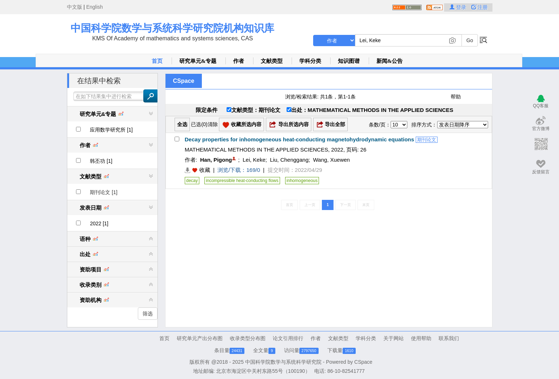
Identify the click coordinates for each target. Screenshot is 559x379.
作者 (238, 61)
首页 (157, 61)
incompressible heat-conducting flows (242, 180)
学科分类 (310, 61)
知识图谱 (349, 61)
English (94, 7)
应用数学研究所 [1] (111, 130)
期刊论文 (426, 139)
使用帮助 (421, 338)
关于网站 (393, 338)
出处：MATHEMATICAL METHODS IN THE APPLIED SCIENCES (370, 110)
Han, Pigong (216, 160)
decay (192, 180)
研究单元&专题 (198, 61)
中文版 (74, 7)
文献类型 (272, 61)
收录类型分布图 (247, 338)
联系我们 (449, 338)
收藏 (204, 170)
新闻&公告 (389, 61)
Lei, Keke (254, 160)
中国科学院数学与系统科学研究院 (283, 362)
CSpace (184, 81)
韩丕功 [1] (101, 161)
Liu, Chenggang (289, 160)
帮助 (456, 97)
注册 (479, 7)
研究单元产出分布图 (200, 338)
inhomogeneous (302, 180)
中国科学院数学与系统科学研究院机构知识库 (172, 28)
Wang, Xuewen (331, 160)
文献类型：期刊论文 (253, 110)
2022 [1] (99, 223)
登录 (459, 7)
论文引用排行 (288, 338)
